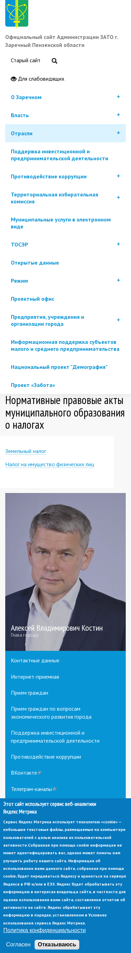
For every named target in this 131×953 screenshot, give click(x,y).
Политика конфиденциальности (44, 942)
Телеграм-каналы (33, 788)
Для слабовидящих (37, 79)
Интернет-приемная (35, 676)
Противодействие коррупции (46, 756)
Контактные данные (35, 660)
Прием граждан (29, 692)
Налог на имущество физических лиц (49, 464)
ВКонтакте (26, 772)
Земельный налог (25, 450)
